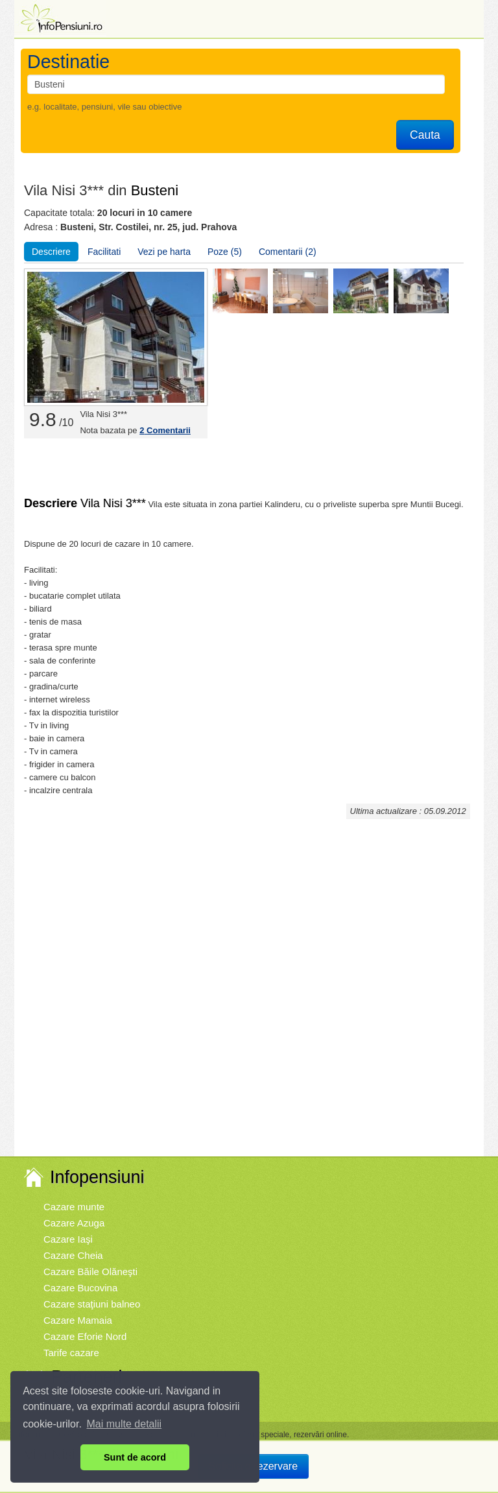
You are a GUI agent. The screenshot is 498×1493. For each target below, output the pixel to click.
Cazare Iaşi (68, 1239)
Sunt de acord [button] (135, 1457)
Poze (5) (225, 251)
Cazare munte (73, 1206)
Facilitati (104, 251)
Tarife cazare (71, 1352)
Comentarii (165, 430)
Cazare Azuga (73, 1222)
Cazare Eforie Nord (84, 1336)
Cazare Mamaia (77, 1320)
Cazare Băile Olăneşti (90, 1271)
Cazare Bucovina (80, 1287)
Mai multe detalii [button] (124, 1423)
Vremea (60, 1403)
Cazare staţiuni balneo (91, 1303)
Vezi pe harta (164, 251)
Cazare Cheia (73, 1255)
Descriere (51, 251)
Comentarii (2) (287, 251)
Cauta (425, 134)
